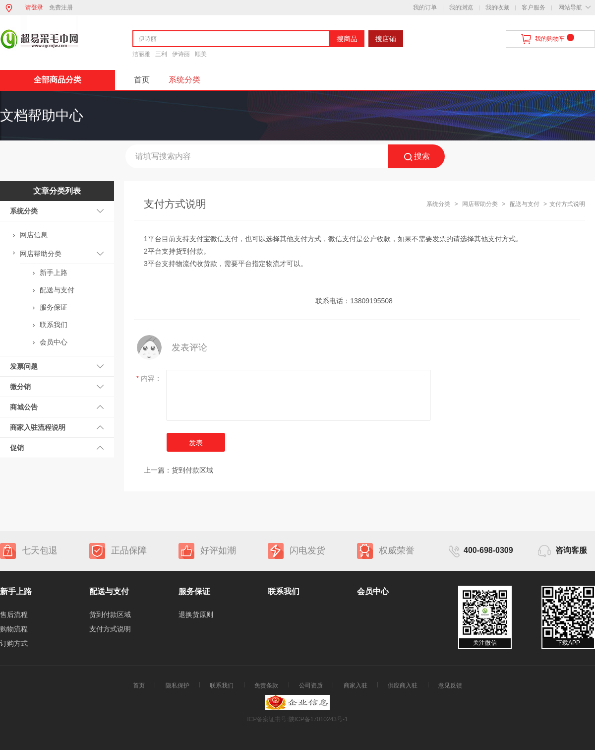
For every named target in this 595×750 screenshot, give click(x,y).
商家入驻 (355, 685)
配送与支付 (57, 290)
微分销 (20, 387)
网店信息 (34, 235)
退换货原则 (195, 614)
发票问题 (24, 366)
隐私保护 (177, 685)
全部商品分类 (57, 79)
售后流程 (14, 614)
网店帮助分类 (40, 254)
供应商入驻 (402, 685)
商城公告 (24, 407)
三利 (161, 54)
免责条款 (266, 685)
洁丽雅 (141, 54)
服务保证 (53, 307)
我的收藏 (497, 7)
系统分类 (184, 79)
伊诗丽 (181, 54)
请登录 (34, 7)
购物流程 (14, 629)
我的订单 (425, 7)
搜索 (417, 156)
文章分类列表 (57, 191)
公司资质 (311, 685)
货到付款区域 (192, 470)
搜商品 (347, 39)
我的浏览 (461, 7)
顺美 (201, 54)
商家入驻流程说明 (37, 427)
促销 (17, 448)
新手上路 (53, 272)
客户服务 (533, 7)
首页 (142, 79)
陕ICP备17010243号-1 (318, 719)
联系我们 (53, 325)
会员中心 (53, 342)
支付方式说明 (110, 629)
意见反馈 (450, 685)
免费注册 (61, 7)
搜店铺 (385, 39)
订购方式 (14, 643)
